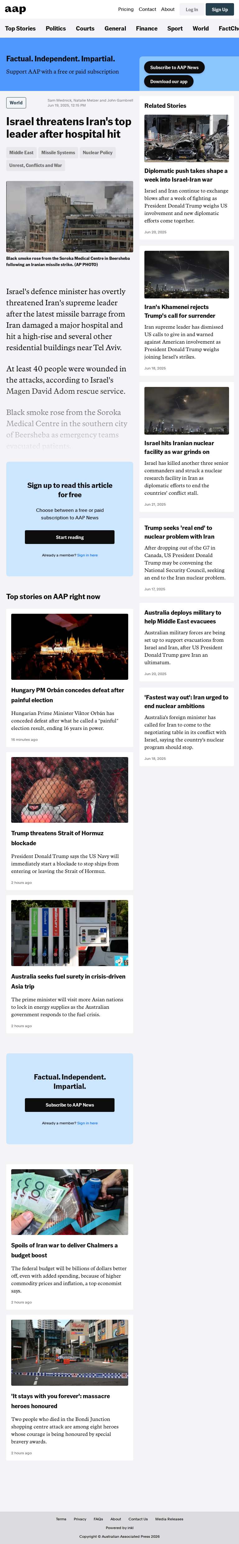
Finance (146, 28)
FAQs (98, 1519)
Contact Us (138, 1519)
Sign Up (220, 9)
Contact (147, 9)
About (168, 9)
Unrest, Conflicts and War (35, 165)
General (115, 28)
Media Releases (169, 1519)
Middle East (21, 152)
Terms (61, 1519)
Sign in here (87, 555)
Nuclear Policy (98, 152)
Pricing (126, 9)
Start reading (70, 537)
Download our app (168, 81)
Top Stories (20, 28)
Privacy (80, 1519)
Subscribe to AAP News (174, 67)
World (201, 28)
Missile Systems (58, 152)
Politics (56, 28)
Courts (85, 28)
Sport (175, 28)
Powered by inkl (120, 1528)
